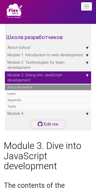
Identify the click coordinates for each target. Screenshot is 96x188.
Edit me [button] (48, 124)
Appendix (14, 100)
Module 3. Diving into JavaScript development (48, 77)
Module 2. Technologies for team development (48, 65)
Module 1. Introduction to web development (48, 55)
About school (48, 47)
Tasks (11, 106)
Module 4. (48, 113)
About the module (19, 87)
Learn (11, 93)
